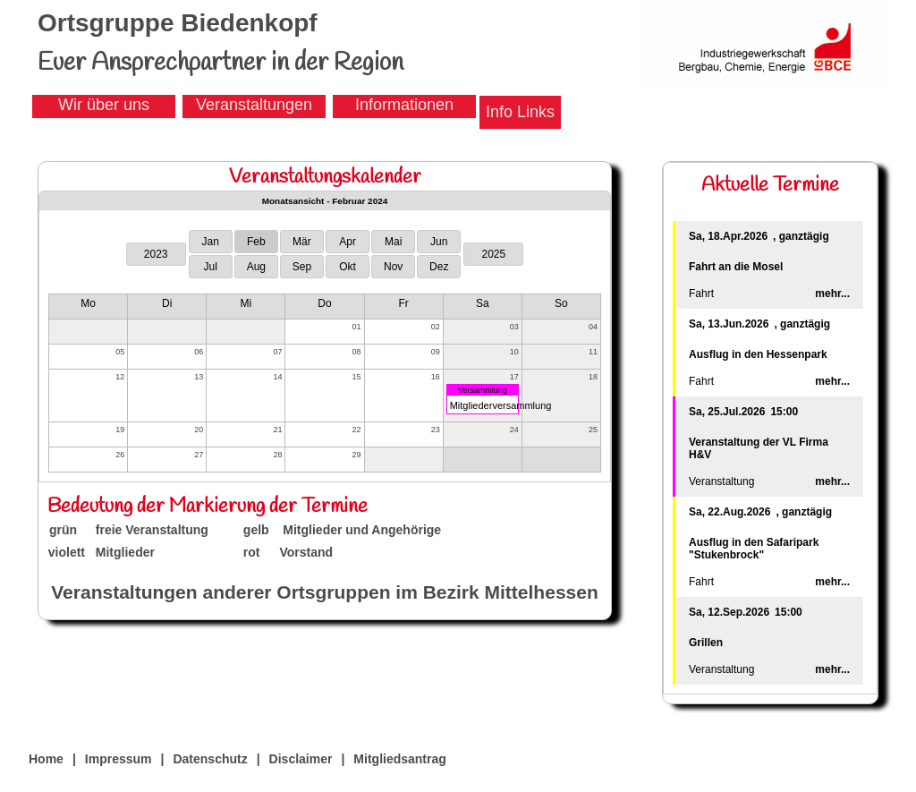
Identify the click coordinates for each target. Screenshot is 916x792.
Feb (256, 241)
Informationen (404, 105)
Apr (347, 241)
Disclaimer (301, 759)
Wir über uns (103, 105)
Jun (438, 241)
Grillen (706, 642)
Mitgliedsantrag (399, 759)
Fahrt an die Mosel (736, 266)
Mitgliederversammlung (501, 405)
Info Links (520, 112)
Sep (302, 266)
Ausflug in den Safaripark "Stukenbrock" (753, 548)
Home (46, 759)
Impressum (118, 759)
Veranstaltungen (254, 105)
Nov (393, 266)
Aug (256, 266)
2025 (493, 254)
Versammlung (482, 390)
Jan (210, 241)
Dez (438, 266)
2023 (156, 254)
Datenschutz (210, 759)
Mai (393, 241)
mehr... (832, 293)
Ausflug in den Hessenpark (758, 354)
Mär (302, 241)
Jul (210, 266)
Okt (347, 266)
